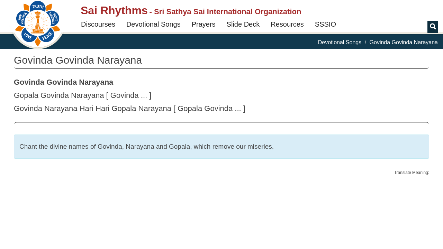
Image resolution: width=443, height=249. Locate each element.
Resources (287, 24)
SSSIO (325, 24)
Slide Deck (243, 24)
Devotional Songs (153, 24)
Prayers (204, 24)
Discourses (98, 24)
